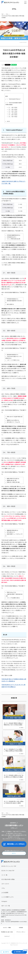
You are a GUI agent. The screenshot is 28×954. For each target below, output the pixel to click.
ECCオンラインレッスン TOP (8, 866)
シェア (2, 64)
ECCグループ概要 (7, 927)
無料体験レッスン (21, 951)
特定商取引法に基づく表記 (7, 932)
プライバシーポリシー (21, 932)
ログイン (7, 952)
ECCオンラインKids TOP (7, 870)
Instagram (4, 901)
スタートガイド (5, 884)
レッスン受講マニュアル (7, 897)
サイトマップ (7, 936)
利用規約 (21, 927)
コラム (3, 888)
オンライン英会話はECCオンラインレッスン (16, 943)
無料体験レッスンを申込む (16, 844)
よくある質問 (4, 892)
